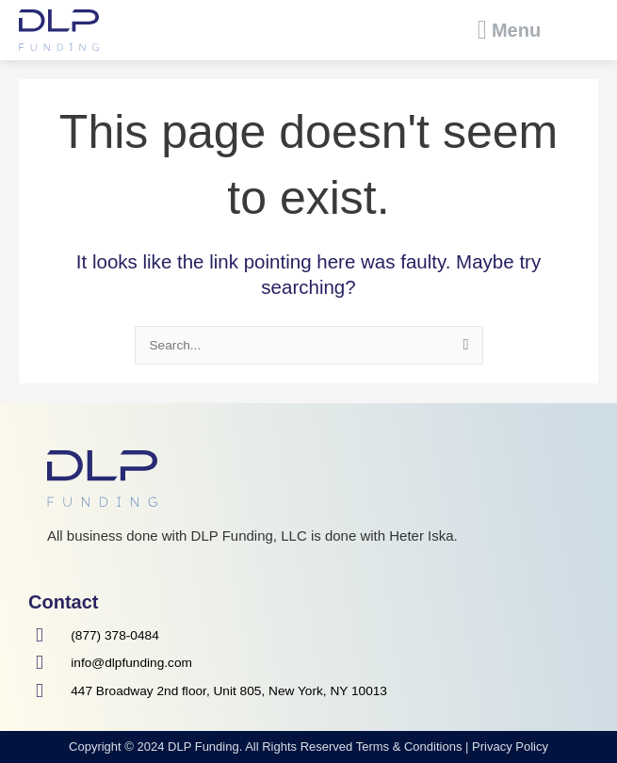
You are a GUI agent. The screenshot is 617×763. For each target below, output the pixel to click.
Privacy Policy (510, 746)
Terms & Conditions (409, 746)
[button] (509, 30)
